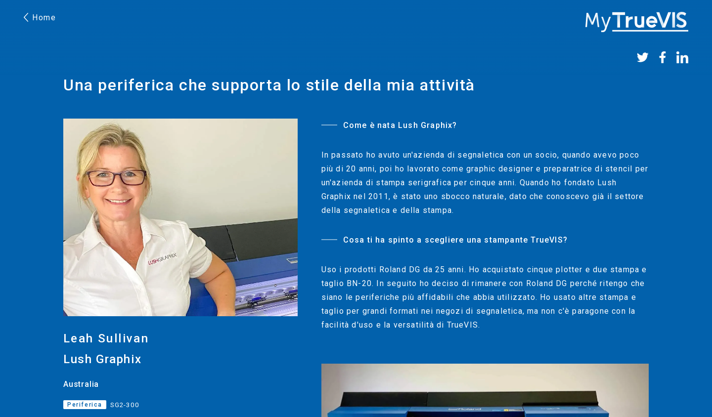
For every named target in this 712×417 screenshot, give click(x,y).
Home (40, 17)
